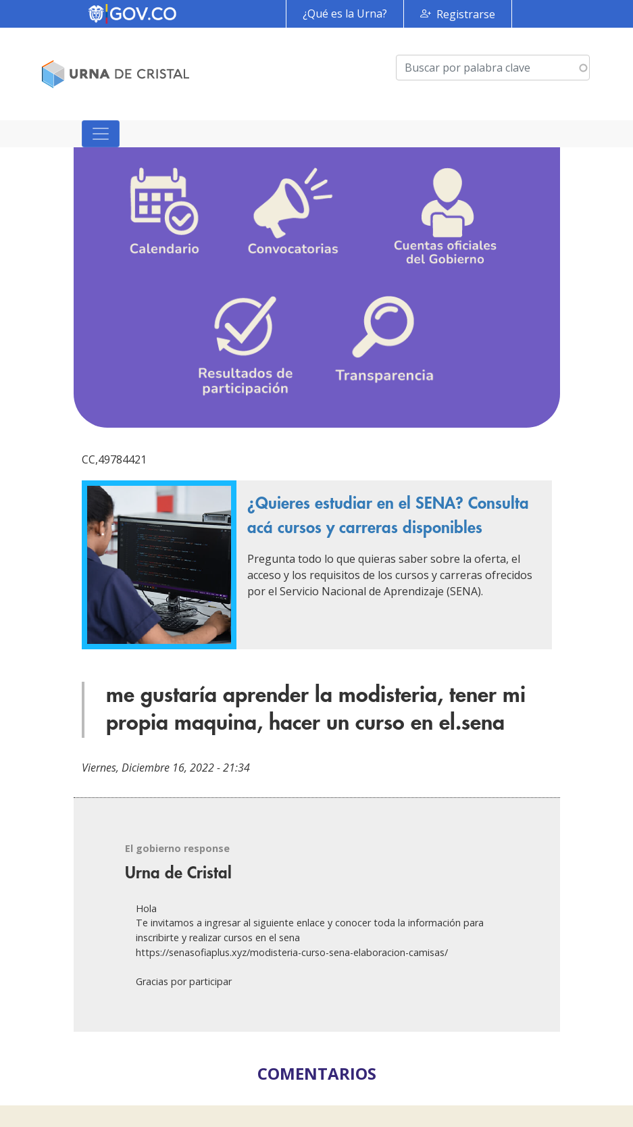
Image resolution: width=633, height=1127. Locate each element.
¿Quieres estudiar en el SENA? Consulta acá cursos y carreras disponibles (388, 515)
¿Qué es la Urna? (345, 13)
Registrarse (465, 14)
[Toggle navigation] (101, 133)
